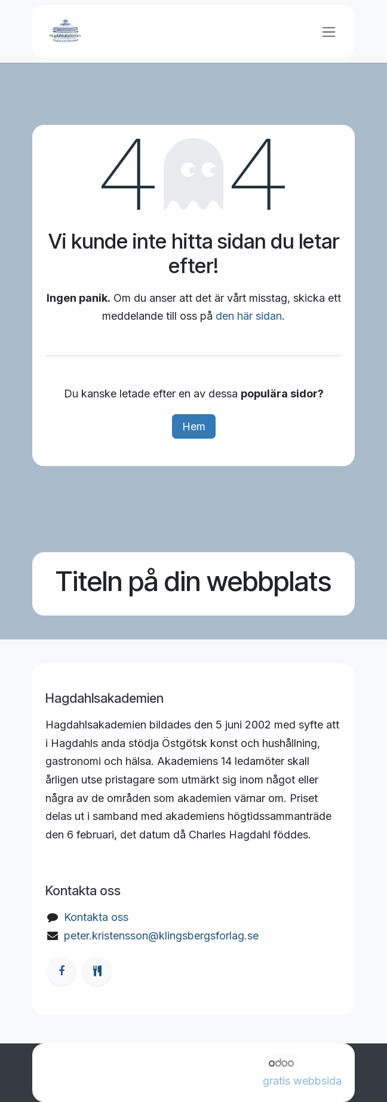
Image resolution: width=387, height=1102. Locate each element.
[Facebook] (61, 971)
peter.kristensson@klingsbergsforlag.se (161, 935)
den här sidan (249, 316)
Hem (193, 426)
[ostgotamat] (97, 971)
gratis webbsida (302, 1081)
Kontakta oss (96, 917)
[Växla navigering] (329, 31)
